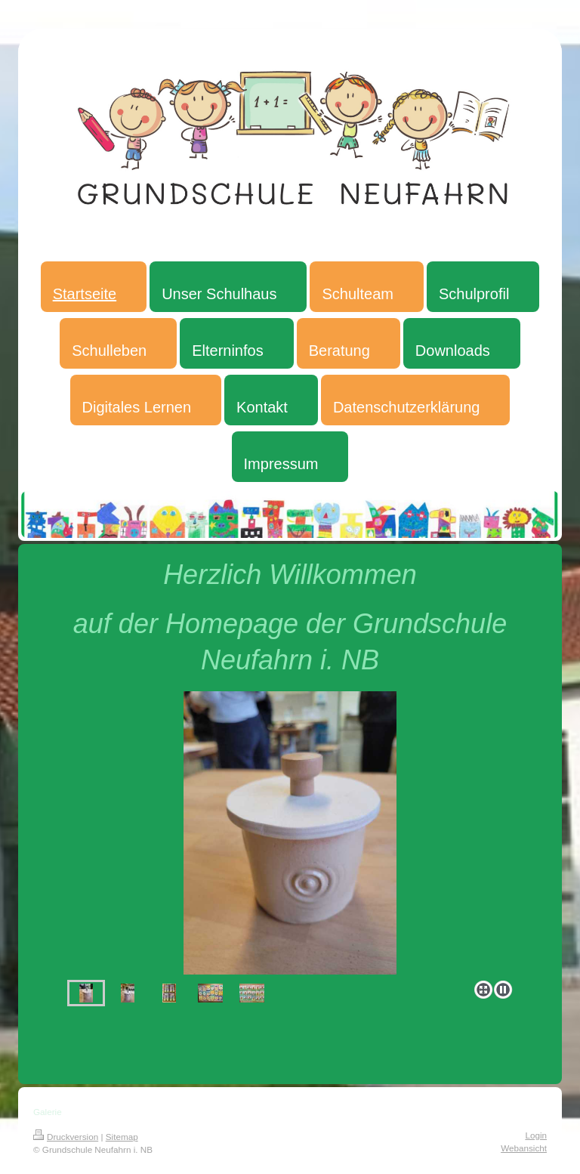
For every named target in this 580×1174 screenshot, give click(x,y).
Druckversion (65, 1137)
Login (536, 1135)
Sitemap (122, 1137)
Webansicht (524, 1148)
